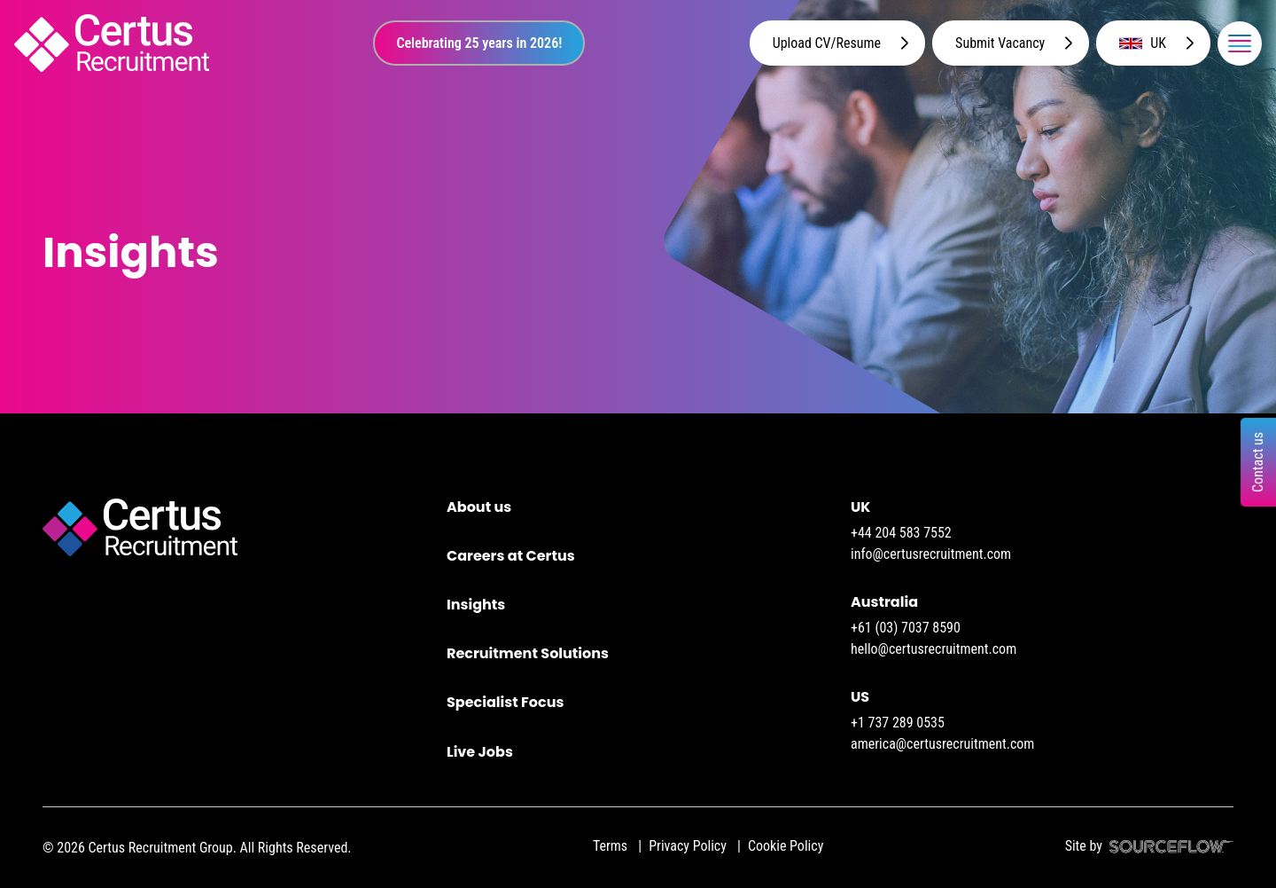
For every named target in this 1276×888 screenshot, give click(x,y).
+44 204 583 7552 (901, 532)
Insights (476, 604)
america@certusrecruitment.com (942, 743)
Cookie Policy (785, 845)
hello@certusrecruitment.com (933, 648)
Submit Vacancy (1000, 43)
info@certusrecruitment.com (931, 554)
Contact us (1257, 461)
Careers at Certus (511, 556)
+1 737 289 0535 (898, 722)
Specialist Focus (505, 702)
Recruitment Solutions (528, 653)
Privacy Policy (688, 845)
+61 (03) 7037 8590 (906, 627)
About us (479, 507)
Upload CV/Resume (827, 43)
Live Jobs (480, 752)
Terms (610, 845)
